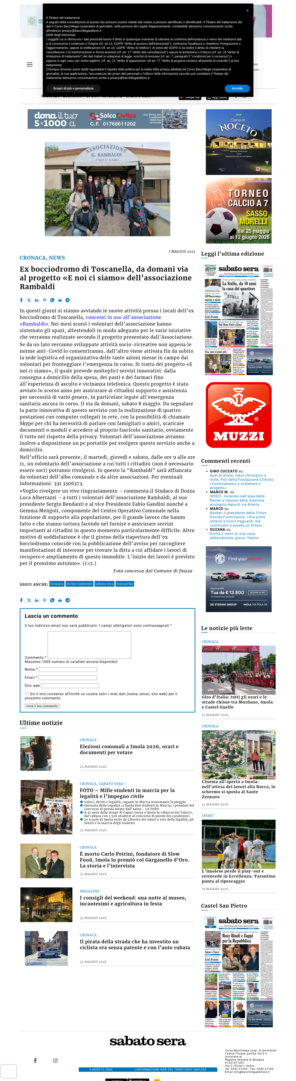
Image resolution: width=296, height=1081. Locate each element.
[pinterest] (44, 300)
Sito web (32, 686)
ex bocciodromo (79, 584)
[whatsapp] (52, 300)
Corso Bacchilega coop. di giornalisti (250, 1050)
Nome (31, 669)
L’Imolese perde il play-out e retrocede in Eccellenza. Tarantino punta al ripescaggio (239, 876)
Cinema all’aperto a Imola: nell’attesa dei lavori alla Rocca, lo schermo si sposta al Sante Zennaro (239, 789)
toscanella (125, 584)
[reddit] (59, 300)
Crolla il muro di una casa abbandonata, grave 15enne (234, 536)
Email (31, 677)
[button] (247, 10)
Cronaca (56, 584)
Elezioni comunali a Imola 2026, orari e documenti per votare (129, 749)
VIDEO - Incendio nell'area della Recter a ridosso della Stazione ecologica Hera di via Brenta (237, 500)
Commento (36, 657)
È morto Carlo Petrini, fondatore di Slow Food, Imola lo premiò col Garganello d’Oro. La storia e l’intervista (134, 860)
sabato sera (104, 584)
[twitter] (28, 300)
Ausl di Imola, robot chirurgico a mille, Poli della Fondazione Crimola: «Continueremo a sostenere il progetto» (242, 481)
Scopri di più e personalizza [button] (73, 88)
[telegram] (67, 300)
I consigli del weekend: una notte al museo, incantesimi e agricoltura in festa (133, 901)
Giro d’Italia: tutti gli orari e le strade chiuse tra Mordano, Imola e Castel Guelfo (237, 702)
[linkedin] (36, 300)
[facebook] (21, 300)
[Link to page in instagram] (55, 1060)
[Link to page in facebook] (35, 1060)
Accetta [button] (237, 88)
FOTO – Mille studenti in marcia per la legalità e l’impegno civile (127, 793)
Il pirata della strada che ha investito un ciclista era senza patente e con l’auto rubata (135, 945)
